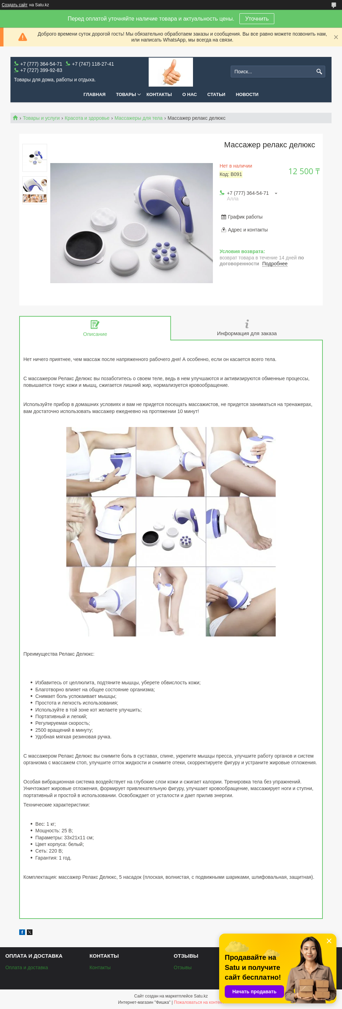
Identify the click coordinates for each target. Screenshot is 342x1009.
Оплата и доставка (26, 967)
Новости (247, 94)
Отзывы (183, 967)
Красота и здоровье (87, 118)
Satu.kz (201, 996)
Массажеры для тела (138, 118)
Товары (126, 94)
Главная (94, 94)
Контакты (159, 94)
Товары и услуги (41, 118)
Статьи (216, 94)
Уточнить (257, 19)
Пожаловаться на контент (199, 1002)
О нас (190, 94)
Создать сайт (15, 4)
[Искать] (319, 71)
